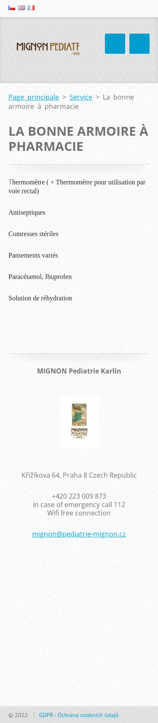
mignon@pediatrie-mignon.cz (79, 534)
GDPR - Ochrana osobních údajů (79, 715)
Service (81, 97)
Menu (139, 44)
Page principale (33, 97)
